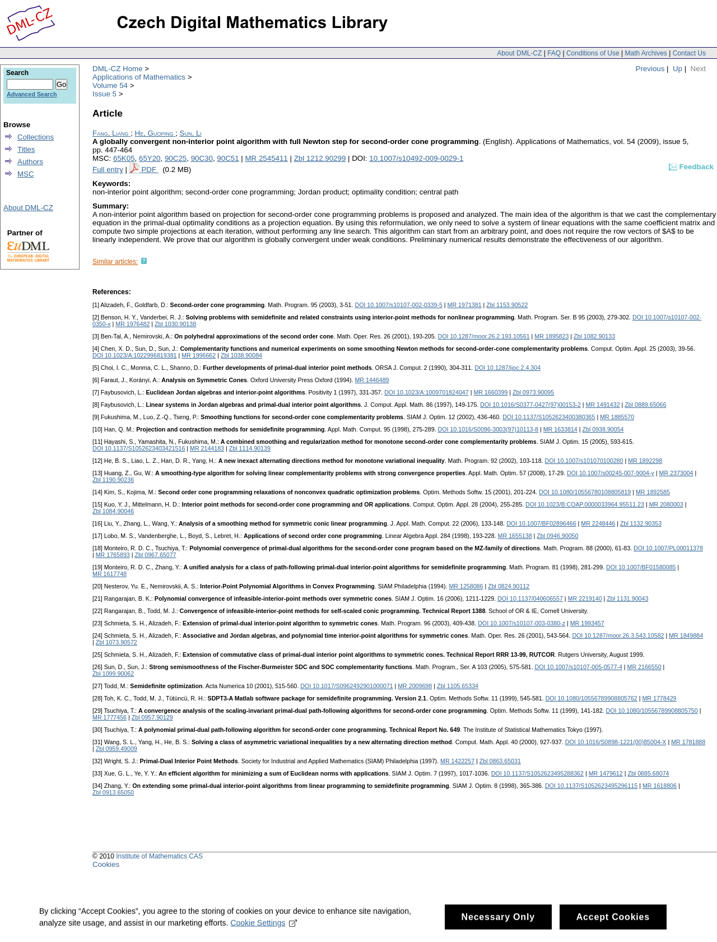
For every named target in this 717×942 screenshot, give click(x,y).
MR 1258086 (466, 586)
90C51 (228, 158)
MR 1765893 (113, 554)
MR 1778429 (659, 698)
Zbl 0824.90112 (508, 586)
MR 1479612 (606, 773)
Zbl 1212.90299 (320, 158)
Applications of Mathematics (138, 77)
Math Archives (646, 53)
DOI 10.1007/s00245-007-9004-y (610, 473)
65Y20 (150, 158)
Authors (30, 161)
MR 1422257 (457, 761)
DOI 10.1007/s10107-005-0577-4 (578, 666)
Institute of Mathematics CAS (159, 856)
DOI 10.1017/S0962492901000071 (346, 686)
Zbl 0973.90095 (533, 392)
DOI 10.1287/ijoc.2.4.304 (507, 367)
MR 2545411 (266, 158)
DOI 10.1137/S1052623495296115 (591, 785)
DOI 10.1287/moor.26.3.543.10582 (618, 635)
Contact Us (689, 53)
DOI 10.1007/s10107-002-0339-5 (398, 304)
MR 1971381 (465, 304)
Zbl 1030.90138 (175, 324)
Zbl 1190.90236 (113, 479)
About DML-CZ (519, 53)
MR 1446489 (372, 380)
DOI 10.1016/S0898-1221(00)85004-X (616, 742)
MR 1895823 (551, 336)
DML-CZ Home (117, 68)
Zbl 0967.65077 (155, 554)
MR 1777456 (109, 717)
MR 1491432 (603, 404)
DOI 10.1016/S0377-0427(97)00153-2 (530, 404)
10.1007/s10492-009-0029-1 (416, 158)
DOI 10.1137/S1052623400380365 (548, 417)
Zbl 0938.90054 (602, 429)
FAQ (554, 53)
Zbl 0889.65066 (645, 404)
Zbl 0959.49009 (116, 748)
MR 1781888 (688, 742)
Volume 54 (110, 85)
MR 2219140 (585, 598)
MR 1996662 (198, 355)
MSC (25, 174)
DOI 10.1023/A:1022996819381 (134, 355)
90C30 (202, 158)
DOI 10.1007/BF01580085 (641, 567)
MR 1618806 (659, 785)
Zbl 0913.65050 (113, 792)
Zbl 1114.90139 (250, 448)
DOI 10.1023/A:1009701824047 (426, 392)
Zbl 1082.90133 (594, 336)
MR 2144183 (207, 448)
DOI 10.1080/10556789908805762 (591, 698)
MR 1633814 (560, 429)
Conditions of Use (593, 53)
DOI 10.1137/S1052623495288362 (537, 773)
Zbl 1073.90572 (116, 642)
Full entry (107, 169)
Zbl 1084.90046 (113, 511)
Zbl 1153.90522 (507, 304)
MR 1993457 (587, 623)
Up (677, 68)
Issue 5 (104, 94)
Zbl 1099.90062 (113, 673)
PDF (149, 169)
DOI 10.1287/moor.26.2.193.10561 (484, 336)
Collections (35, 137)
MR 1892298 (645, 460)
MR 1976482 (132, 324)
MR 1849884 (686, 635)
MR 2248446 (598, 523)
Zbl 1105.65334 (457, 686)
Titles (26, 149)
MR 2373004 (676, 473)
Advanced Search (32, 94)
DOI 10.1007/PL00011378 (668, 548)
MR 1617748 (109, 573)
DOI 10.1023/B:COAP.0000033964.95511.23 (584, 504)
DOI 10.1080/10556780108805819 (585, 492)
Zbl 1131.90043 (627, 598)
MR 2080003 (666, 504)
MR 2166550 (644, 666)
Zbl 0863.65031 (500, 761)
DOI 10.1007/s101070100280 (584, 460)
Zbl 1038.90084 (241, 355)
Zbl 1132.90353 (641, 523)
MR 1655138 (515, 535)
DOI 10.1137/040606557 (530, 598)
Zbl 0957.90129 (152, 717)
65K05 (124, 158)
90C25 (176, 158)
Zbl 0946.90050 (557, 535)
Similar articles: (115, 262)
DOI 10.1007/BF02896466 (541, 523)
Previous (650, 68)
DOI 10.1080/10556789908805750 (652, 710)
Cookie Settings (263, 929)
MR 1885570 (617, 417)
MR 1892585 (653, 492)
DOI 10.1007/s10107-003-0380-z (521, 623)
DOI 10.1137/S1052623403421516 (138, 448)
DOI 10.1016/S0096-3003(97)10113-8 (488, 429)
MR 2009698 (415, 686)
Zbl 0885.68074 (648, 773)
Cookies (105, 864)
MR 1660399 (490, 392)
